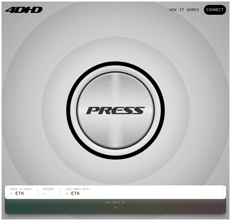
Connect (215, 9)
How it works (184, 9)
